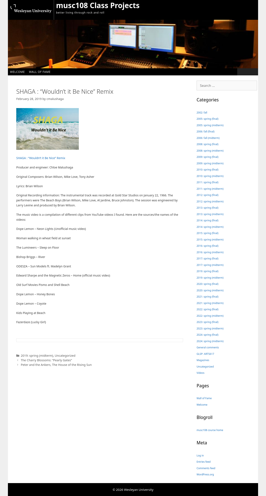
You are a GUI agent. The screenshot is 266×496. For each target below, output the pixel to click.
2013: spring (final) (207, 207)
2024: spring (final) (207, 334)
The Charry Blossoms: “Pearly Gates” (46, 360)
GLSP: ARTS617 (205, 354)
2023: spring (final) (207, 322)
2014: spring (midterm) (210, 227)
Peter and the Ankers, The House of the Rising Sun (56, 365)
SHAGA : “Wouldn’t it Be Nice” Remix (40, 158)
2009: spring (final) (207, 157)
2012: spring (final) (207, 195)
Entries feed (204, 462)
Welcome (17, 72)
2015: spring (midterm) (210, 239)
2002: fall (202, 112)
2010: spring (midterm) (210, 176)
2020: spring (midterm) (210, 290)
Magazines (203, 360)
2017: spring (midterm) (210, 265)
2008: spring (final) (207, 144)
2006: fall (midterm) (208, 138)
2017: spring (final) (207, 258)
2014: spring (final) (207, 220)
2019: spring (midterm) (37, 356)
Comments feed (206, 468)
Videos (200, 373)
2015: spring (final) (207, 233)
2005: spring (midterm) (210, 125)
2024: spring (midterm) (210, 341)
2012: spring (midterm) (210, 201)
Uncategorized (65, 356)
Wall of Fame (40, 72)
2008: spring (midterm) (210, 150)
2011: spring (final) (207, 182)
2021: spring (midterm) (210, 303)
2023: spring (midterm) (210, 328)
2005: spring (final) (207, 119)
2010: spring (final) (207, 169)
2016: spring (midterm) (210, 252)
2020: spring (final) (207, 284)
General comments (208, 347)
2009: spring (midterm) (210, 163)
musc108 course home (210, 430)
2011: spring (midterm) (210, 189)
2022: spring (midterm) (210, 316)
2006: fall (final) (206, 131)
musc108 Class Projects (97, 5)
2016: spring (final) (207, 246)
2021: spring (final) (207, 296)
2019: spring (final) (207, 271)
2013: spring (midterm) (210, 214)
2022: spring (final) (207, 309)
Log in (200, 455)
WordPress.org (205, 474)
